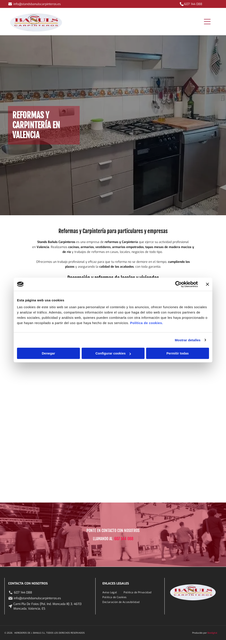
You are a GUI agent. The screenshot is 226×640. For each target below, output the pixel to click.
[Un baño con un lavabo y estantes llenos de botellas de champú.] (167, 367)
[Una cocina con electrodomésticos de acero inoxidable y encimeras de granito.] (23, 367)
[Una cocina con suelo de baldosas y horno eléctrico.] (203, 403)
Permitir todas (177, 353)
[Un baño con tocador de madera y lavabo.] (23, 439)
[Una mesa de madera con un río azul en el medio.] (95, 439)
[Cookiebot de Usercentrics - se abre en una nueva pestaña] (178, 284)
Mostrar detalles (188, 340)
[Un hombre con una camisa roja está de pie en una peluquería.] (203, 367)
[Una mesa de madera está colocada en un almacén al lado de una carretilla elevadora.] (131, 439)
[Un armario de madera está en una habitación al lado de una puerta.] (167, 439)
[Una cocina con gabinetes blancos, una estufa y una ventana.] (95, 475)
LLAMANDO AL (103, 538)
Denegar (48, 353)
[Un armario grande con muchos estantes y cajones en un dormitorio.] (23, 403)
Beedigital (212, 632)
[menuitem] (109, 592)
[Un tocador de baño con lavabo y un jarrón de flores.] (59, 439)
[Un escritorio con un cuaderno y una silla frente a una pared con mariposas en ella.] (131, 367)
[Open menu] (207, 21)
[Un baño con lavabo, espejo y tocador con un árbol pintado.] (95, 367)
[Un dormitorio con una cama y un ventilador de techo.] (23, 475)
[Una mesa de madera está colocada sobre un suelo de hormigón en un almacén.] (203, 439)
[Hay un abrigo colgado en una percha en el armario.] (59, 403)
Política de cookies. (146, 323)
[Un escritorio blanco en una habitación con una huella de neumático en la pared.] (167, 403)
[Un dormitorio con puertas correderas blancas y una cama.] (95, 403)
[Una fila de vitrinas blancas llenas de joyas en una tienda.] (131, 475)
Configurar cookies (113, 353)
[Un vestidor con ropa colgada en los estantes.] (59, 475)
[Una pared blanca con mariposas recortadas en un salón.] (131, 403)
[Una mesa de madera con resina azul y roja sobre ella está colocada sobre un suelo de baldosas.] (59, 367)
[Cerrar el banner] (207, 284)
